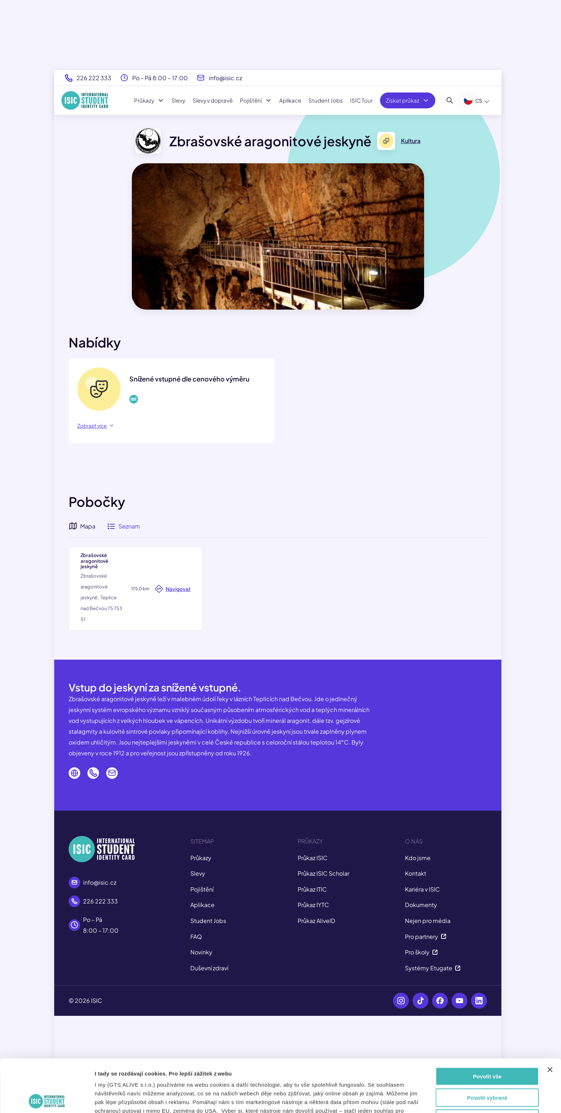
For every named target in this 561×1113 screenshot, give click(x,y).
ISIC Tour (361, 100)
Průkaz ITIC (312, 985)
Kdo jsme (418, 954)
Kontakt (415, 970)
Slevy (178, 100)
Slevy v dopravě (213, 100)
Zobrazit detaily (392, 1099)
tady (285, 1075)
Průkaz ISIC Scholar (323, 970)
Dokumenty (421, 1001)
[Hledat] (449, 100)
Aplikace (290, 100)
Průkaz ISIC (313, 954)
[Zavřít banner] (549, 1016)
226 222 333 (94, 78)
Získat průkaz (408, 100)
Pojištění (256, 100)
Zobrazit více (95, 425)
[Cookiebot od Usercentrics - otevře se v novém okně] (46, 1098)
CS (473, 100)
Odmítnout (487, 1066)
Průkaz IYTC (313, 1001)
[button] (277, 624)
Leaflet (440, 725)
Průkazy (149, 100)
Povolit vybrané (487, 1045)
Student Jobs (325, 100)
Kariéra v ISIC (422, 985)
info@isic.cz (225, 78)
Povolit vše (487, 1024)
